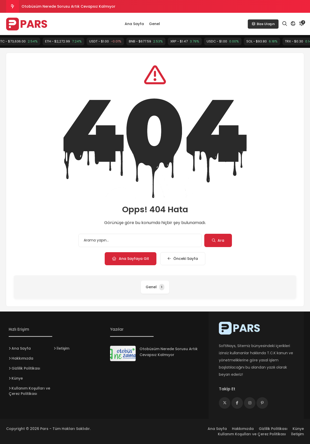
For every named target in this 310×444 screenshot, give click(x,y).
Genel (154, 23)
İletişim (63, 348)
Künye (17, 378)
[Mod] (293, 23)
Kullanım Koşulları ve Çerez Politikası (29, 391)
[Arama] (284, 23)
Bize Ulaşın (263, 23)
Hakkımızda (22, 358)
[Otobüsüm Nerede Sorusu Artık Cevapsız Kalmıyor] (123, 353)
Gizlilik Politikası (26, 368)
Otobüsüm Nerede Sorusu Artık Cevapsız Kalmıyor (68, 6)
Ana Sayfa (134, 23)
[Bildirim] (301, 23)
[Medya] (224, 403)
